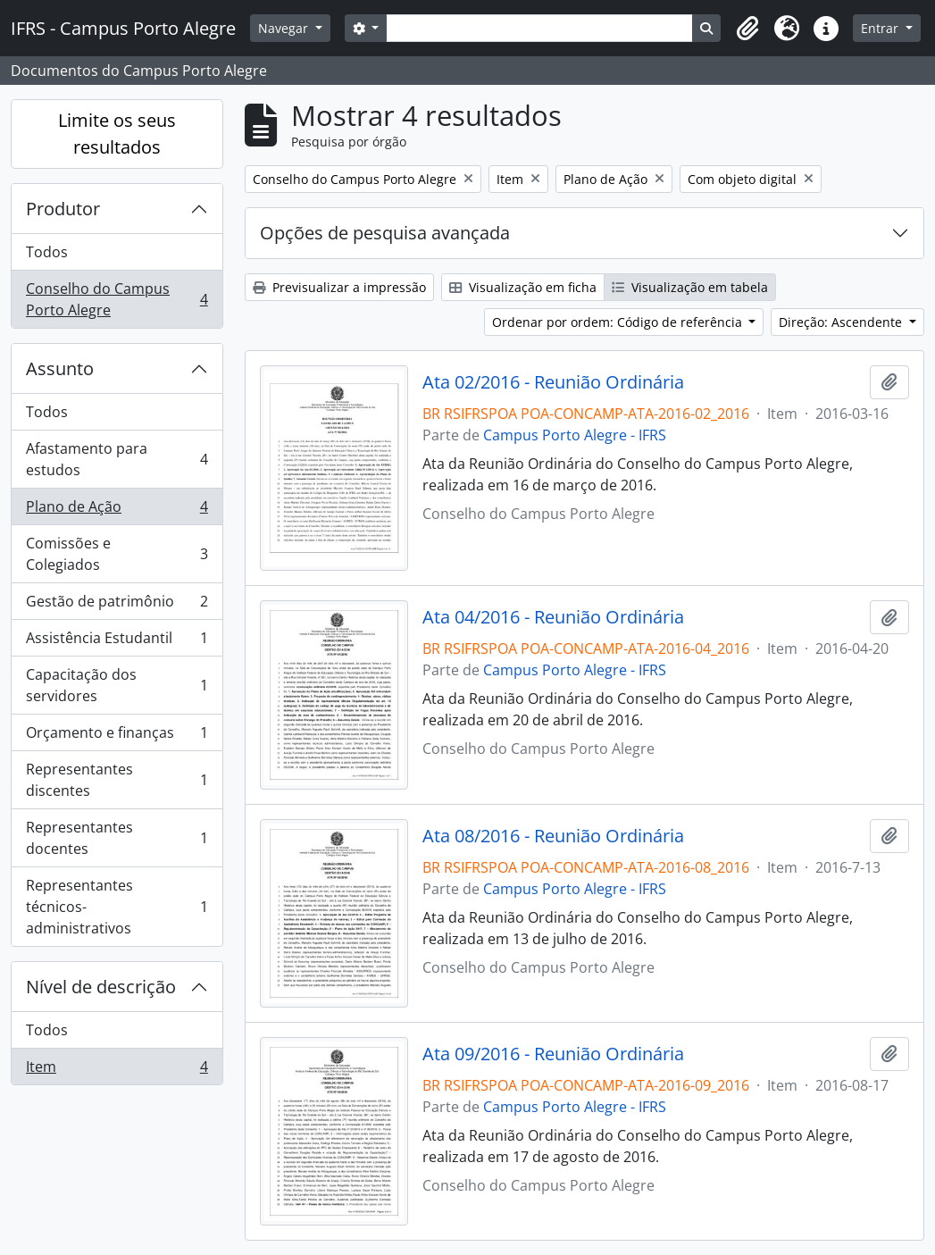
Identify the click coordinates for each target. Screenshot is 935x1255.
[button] (747, 28)
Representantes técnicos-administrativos (116, 906)
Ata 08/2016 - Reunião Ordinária (553, 836)
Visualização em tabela (690, 287)
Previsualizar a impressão (339, 287)
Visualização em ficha (523, 287)
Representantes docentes (116, 837)
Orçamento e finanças (116, 736)
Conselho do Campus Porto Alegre (116, 299)
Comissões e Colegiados (116, 553)
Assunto (60, 368)
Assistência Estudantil (116, 642)
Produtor (63, 209)
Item (116, 1070)
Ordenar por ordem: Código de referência (619, 322)
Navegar (285, 28)
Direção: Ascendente (842, 322)
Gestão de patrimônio (116, 605)
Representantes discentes (116, 779)
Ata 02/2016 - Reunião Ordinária (553, 382)
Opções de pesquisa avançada (385, 233)
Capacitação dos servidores (116, 685)
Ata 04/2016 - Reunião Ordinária (553, 617)
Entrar (881, 28)
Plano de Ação (116, 510)
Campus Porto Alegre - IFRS (574, 435)
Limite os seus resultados (117, 133)
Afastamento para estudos (116, 459)
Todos (47, 252)
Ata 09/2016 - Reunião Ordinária (553, 1054)
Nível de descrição (101, 987)
